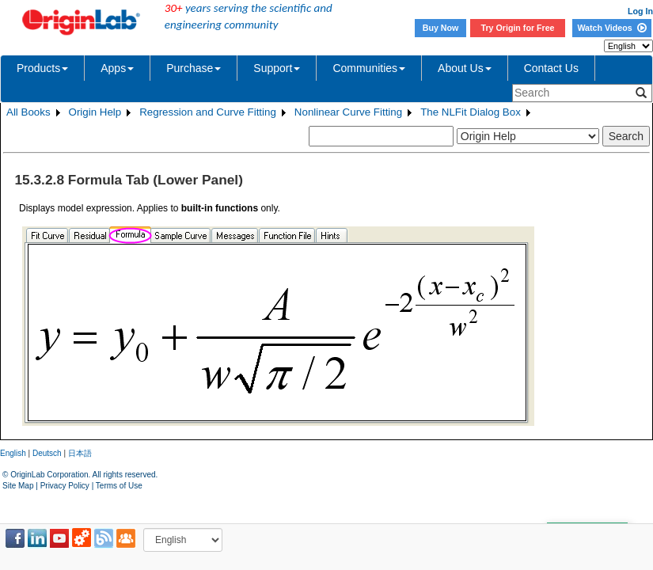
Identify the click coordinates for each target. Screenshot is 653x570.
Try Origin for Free (518, 27)
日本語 (80, 453)
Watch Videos (611, 27)
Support (276, 68)
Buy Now (441, 27)
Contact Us (551, 68)
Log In (640, 11)
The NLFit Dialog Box (470, 112)
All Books (28, 112)
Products (42, 68)
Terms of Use (119, 485)
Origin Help (95, 112)
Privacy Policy (64, 485)
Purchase (193, 68)
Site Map (17, 485)
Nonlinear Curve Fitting (348, 112)
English (13, 453)
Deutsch (47, 453)
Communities (368, 68)
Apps (117, 68)
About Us (465, 68)
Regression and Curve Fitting (207, 112)
